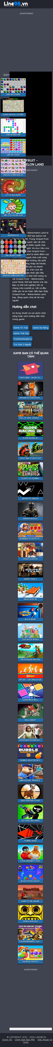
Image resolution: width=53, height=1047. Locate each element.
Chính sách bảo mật (25, 1039)
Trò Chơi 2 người (22, 344)
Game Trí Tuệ (21, 327)
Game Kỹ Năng (40, 327)
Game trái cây (21, 333)
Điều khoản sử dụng (37, 1040)
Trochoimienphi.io (23, 339)
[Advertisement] (26, 42)
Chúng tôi (7, 1039)
